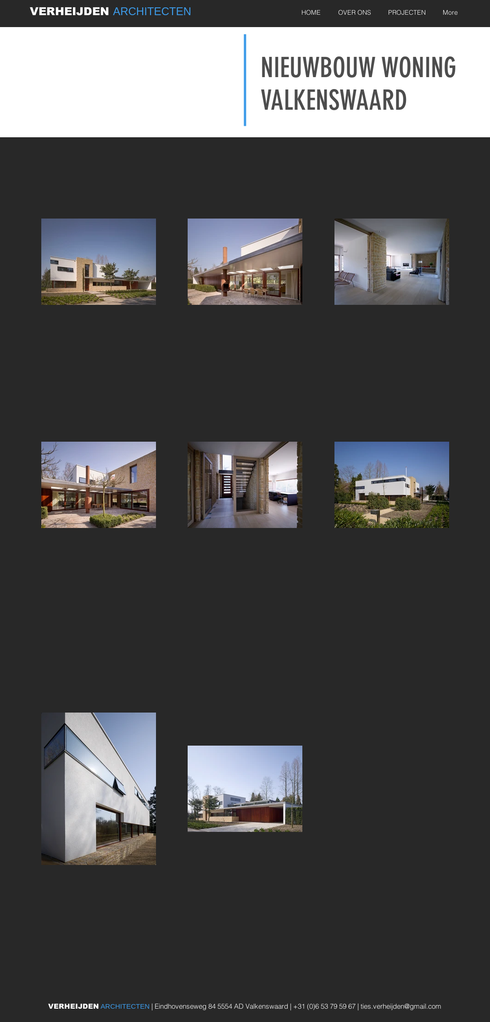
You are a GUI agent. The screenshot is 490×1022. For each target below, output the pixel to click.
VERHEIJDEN (71, 11)
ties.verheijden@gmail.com (401, 1006)
